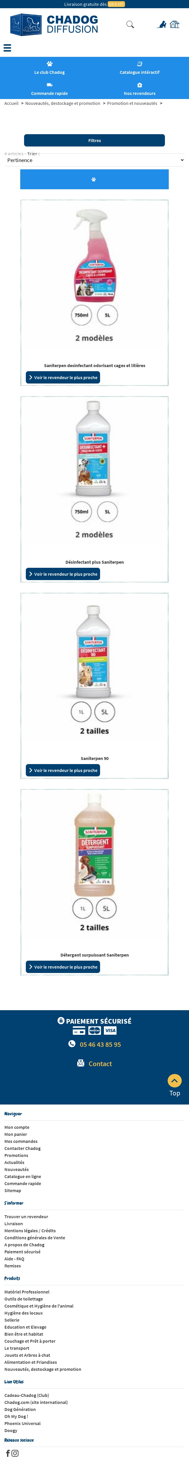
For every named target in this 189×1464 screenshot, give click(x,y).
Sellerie (11, 1320)
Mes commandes (21, 1141)
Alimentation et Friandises (30, 1362)
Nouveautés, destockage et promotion (62, 103)
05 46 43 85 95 (100, 1044)
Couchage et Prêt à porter (29, 1341)
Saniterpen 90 (95, 758)
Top (175, 1085)
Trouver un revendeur (26, 1216)
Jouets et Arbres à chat (27, 1355)
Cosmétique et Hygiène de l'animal (38, 1306)
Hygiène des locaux (23, 1313)
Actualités (14, 1162)
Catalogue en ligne (22, 1176)
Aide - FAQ (14, 1259)
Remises (12, 1266)
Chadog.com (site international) (36, 1402)
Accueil (11, 103)
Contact (100, 1063)
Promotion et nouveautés (132, 103)
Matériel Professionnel (26, 1292)
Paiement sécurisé (22, 1252)
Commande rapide (22, 1183)
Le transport (16, 1348)
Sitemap (12, 1190)
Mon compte (16, 1127)
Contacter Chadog (22, 1148)
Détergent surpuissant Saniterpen (94, 955)
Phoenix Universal (22, 1423)
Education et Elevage (25, 1327)
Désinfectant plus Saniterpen (94, 562)
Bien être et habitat (23, 1334)
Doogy (10, 1430)
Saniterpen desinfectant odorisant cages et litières (94, 365)
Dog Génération (20, 1409)
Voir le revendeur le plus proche (62, 377)
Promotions (16, 1155)
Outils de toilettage (23, 1299)
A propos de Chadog (24, 1244)
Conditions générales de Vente (34, 1237)
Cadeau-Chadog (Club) (26, 1395)
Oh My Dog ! (16, 1416)
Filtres (94, 140)
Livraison (13, 1223)
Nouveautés (16, 1169)
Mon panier (15, 1134)
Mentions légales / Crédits (30, 1230)
